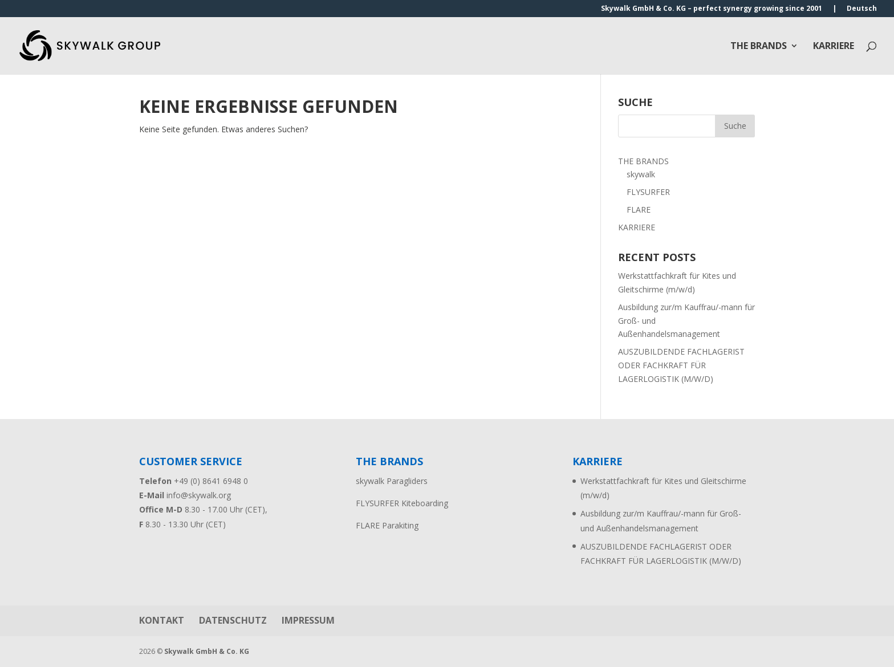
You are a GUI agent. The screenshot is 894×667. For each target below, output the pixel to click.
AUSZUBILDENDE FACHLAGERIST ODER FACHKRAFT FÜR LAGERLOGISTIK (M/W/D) (681, 365)
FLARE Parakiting (387, 525)
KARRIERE (833, 47)
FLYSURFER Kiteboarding (402, 503)
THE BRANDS (758, 47)
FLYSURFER (648, 191)
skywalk (641, 174)
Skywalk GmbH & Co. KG (206, 651)
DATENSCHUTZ (233, 620)
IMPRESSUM (308, 620)
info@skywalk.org (198, 495)
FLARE (639, 209)
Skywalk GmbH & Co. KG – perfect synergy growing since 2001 (711, 9)
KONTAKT (161, 620)
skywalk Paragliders (392, 480)
